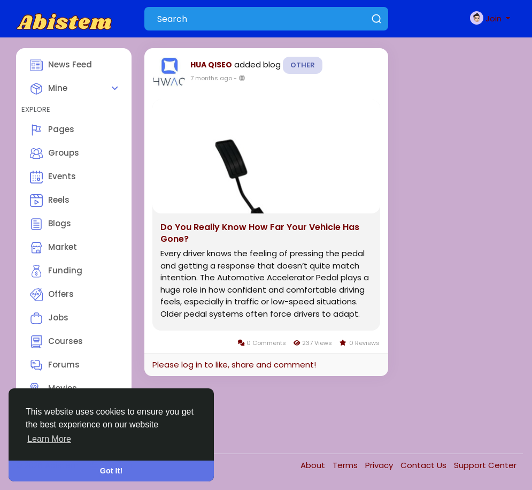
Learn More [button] (49, 438)
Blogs (50, 224)
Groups (54, 153)
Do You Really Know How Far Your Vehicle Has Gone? (259, 233)
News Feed (61, 65)
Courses (56, 341)
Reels (50, 200)
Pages (52, 130)
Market (53, 247)
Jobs (49, 318)
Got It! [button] (111, 470)
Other (302, 65)
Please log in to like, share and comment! (234, 364)
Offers (52, 294)
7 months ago (211, 78)
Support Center (485, 465)
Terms (346, 465)
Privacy (380, 465)
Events (53, 177)
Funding (56, 271)
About (313, 465)
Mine (48, 88)
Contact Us (424, 465)
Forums (55, 365)
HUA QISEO (211, 64)
